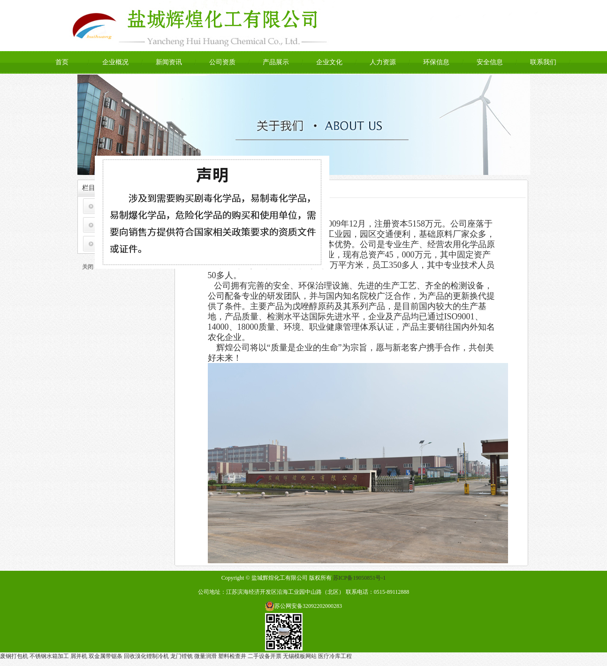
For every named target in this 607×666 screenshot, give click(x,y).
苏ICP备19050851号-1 (359, 578)
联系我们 (543, 62)
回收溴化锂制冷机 (146, 656)
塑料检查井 (232, 656)
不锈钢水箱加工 (49, 656)
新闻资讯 (169, 62)
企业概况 (115, 62)
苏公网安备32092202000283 (308, 606)
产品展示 (276, 62)
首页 (61, 62)
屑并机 (78, 656)
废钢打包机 (14, 656)
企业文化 (329, 62)
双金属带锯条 (105, 656)
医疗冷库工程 (335, 656)
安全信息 (490, 62)
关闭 (89, 268)
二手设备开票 (264, 656)
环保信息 (436, 62)
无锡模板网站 (300, 656)
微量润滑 (205, 656)
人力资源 (383, 62)
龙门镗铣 (181, 656)
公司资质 (222, 62)
